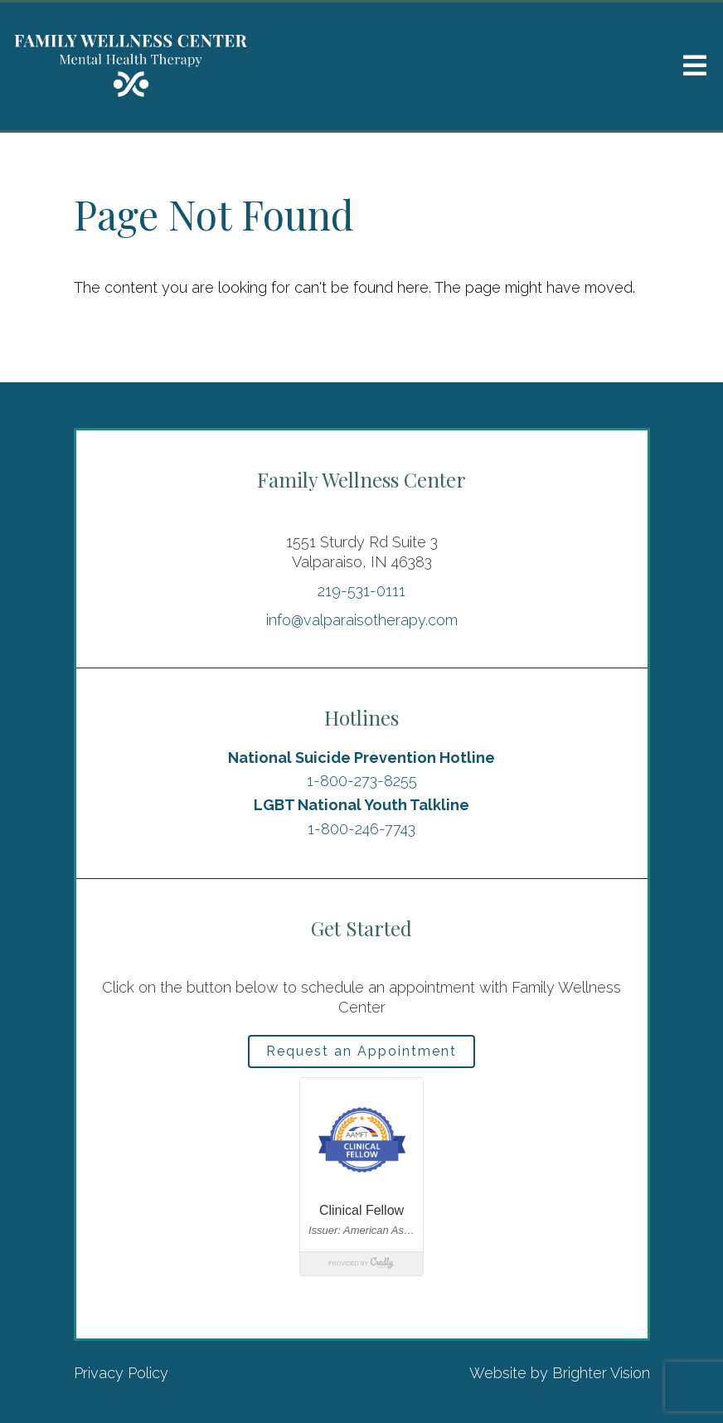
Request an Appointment (361, 1051)
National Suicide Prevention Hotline (361, 757)
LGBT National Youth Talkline (361, 804)
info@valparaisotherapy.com (362, 620)
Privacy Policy (121, 1373)
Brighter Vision (601, 1373)
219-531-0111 (361, 591)
